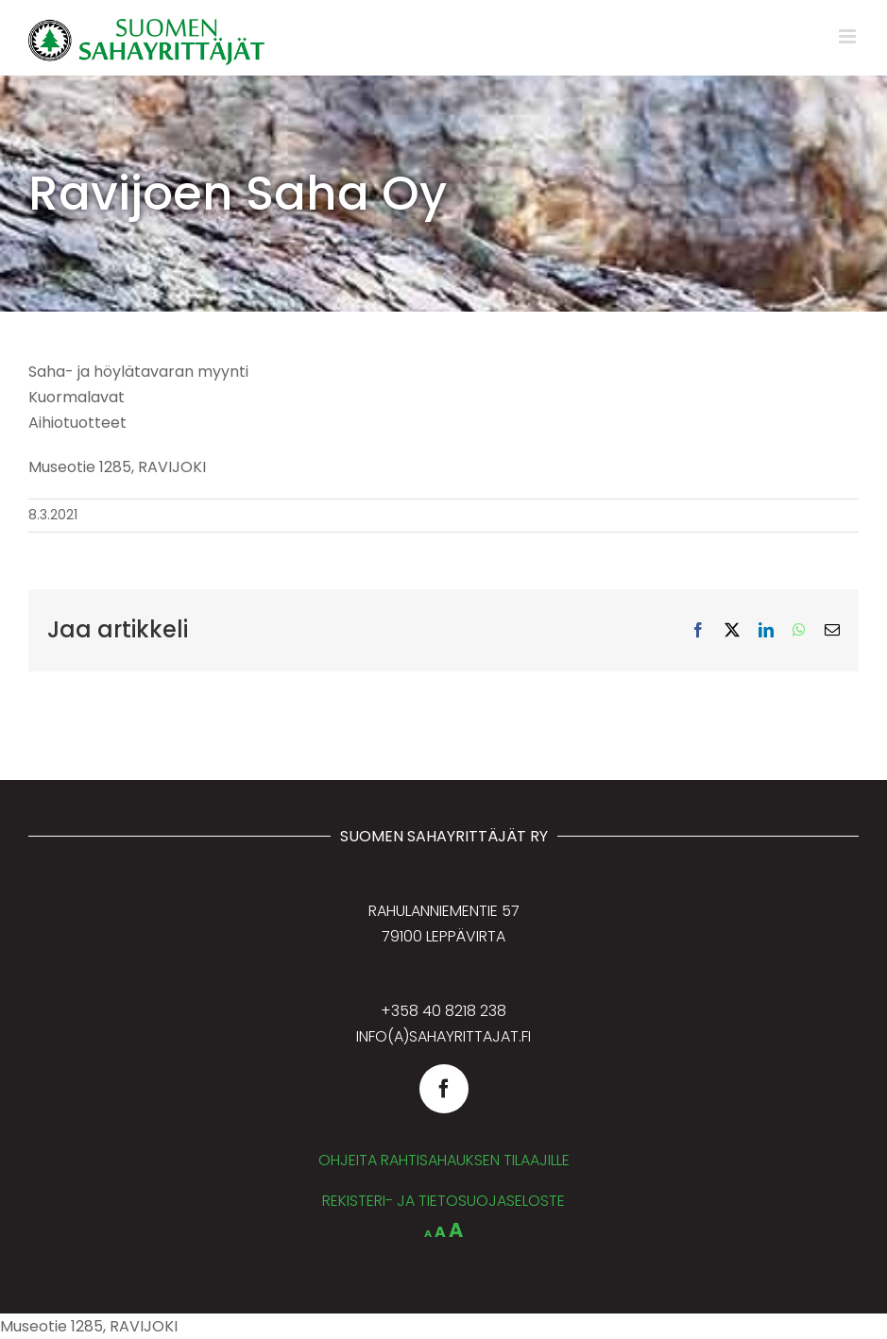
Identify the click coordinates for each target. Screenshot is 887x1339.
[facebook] (444, 1088)
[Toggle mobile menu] (849, 36)
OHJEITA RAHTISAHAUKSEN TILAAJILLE (444, 1160)
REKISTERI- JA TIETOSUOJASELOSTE (443, 1201)
